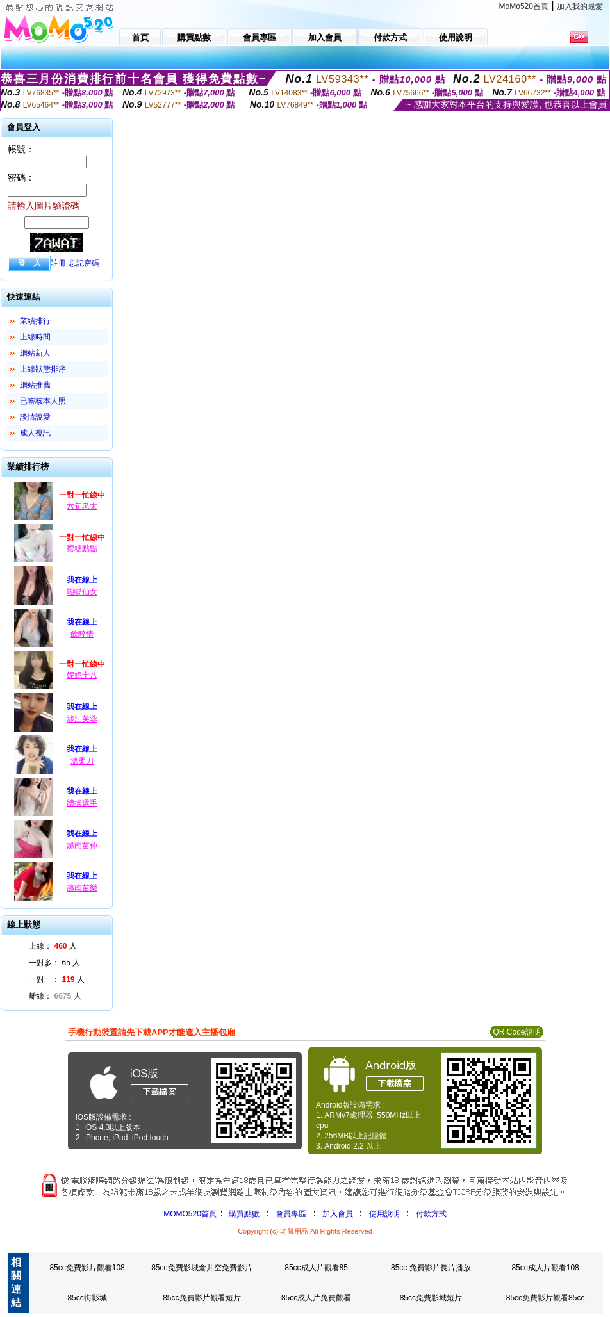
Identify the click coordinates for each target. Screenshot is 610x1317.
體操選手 (82, 803)
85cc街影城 (86, 1297)
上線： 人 (53, 946)
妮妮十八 (82, 675)
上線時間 (35, 336)
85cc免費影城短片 (431, 1297)
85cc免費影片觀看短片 (201, 1297)
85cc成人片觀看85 (316, 1267)
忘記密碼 (84, 263)
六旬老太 (82, 506)
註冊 (58, 263)
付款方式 (431, 1213)
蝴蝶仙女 (82, 591)
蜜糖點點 (82, 548)
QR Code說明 (516, 1031)
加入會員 (337, 1213)
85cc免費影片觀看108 (86, 1267)
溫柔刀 (82, 761)
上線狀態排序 (43, 368)
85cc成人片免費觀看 (316, 1297)
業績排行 (35, 320)
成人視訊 (35, 433)
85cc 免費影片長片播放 (431, 1267)
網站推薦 (35, 384)
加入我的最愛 (580, 6)
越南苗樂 (82, 887)
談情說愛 (35, 417)
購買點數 (243, 1213)
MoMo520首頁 (523, 6)
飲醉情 (82, 634)
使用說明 (384, 1213)
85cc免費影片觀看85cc (545, 1297)
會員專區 (291, 1213)
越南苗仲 (82, 845)
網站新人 (35, 352)
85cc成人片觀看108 (545, 1267)
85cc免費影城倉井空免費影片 (201, 1267)
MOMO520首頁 (190, 1213)
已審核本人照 (43, 401)
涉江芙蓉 (82, 718)
